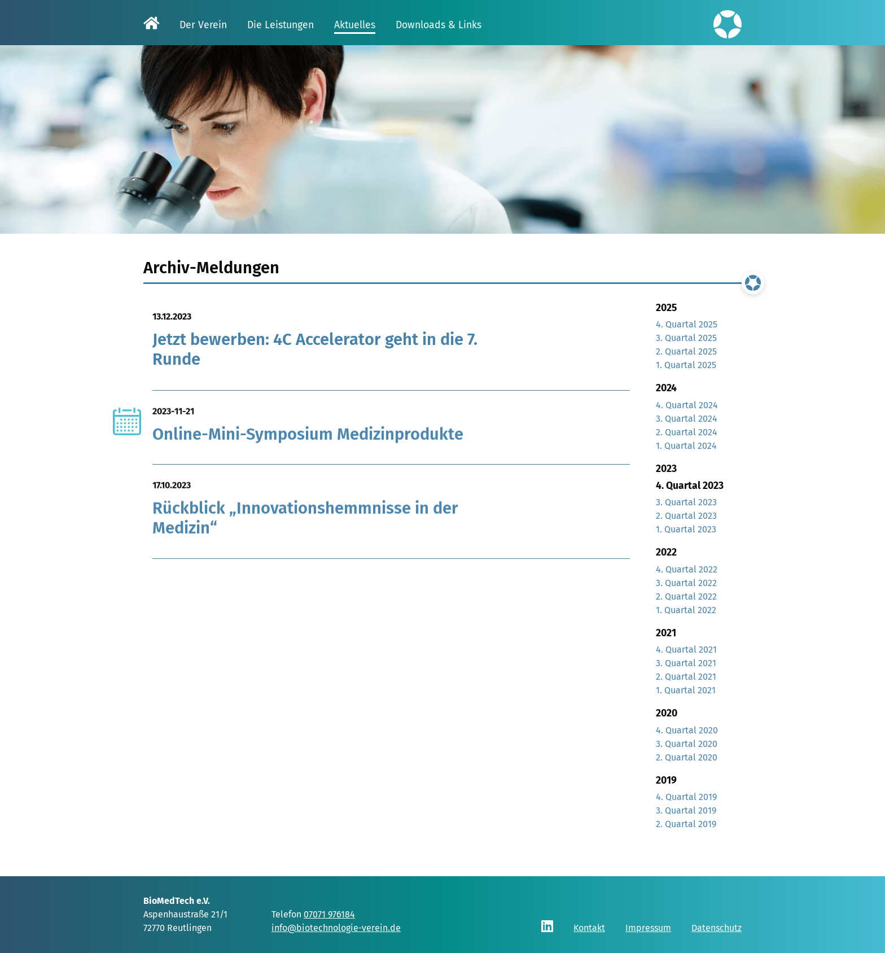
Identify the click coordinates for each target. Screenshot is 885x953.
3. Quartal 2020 (686, 743)
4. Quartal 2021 (686, 649)
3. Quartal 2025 (686, 338)
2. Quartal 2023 (686, 515)
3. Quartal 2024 (686, 418)
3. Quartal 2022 (686, 583)
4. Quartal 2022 (686, 569)
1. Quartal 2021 (686, 690)
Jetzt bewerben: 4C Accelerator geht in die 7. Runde (314, 349)
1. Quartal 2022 (686, 610)
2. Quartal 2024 (686, 432)
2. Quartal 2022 (686, 596)
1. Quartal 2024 (686, 445)
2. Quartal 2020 (686, 757)
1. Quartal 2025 (686, 365)
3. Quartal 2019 (686, 810)
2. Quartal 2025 (686, 351)
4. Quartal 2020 (687, 730)
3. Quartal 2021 (686, 663)
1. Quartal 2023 (686, 529)
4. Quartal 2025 (686, 324)
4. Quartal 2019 (686, 797)
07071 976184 (329, 914)
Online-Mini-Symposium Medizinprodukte (307, 438)
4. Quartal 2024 (687, 405)
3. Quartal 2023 (686, 502)
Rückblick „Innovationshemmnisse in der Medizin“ (305, 523)
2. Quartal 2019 (686, 824)
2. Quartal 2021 (686, 676)
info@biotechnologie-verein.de (336, 928)
